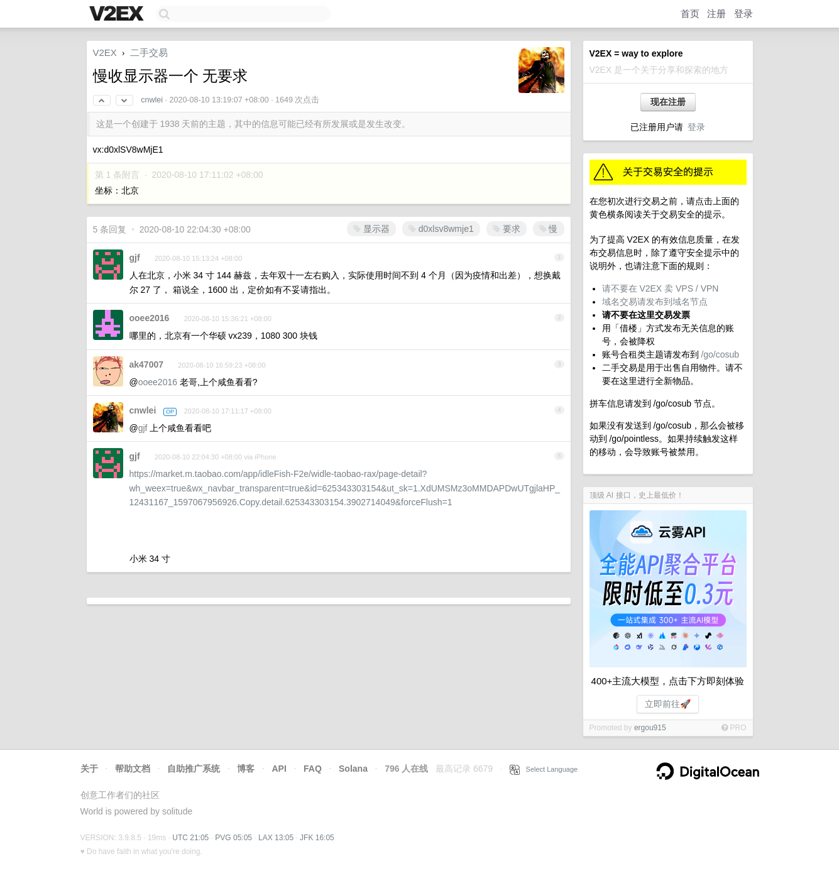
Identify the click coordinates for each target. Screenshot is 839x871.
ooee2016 (149, 318)
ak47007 (146, 364)
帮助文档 (132, 769)
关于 (89, 769)
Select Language (544, 769)
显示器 (371, 229)
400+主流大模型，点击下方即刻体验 (668, 681)
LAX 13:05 (275, 837)
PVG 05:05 (233, 837)
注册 (716, 13)
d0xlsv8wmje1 (441, 229)
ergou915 (650, 727)
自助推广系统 (193, 769)
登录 (743, 13)
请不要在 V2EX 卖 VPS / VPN (660, 288)
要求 (506, 229)
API (278, 769)
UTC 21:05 (190, 837)
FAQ (313, 769)
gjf (134, 258)
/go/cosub (720, 354)
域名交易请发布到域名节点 (655, 302)
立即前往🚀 (668, 704)
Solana (353, 769)
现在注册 (668, 102)
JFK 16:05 (317, 837)
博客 (246, 769)
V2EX (105, 52)
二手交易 (149, 52)
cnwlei (152, 100)
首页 (690, 13)
